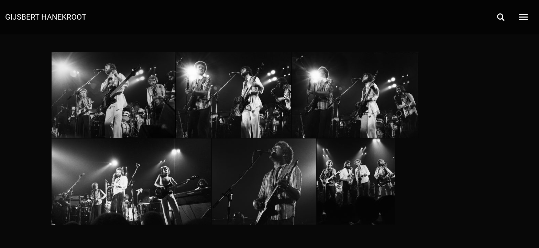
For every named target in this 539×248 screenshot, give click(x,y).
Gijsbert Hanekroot (45, 16)
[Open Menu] (523, 17)
